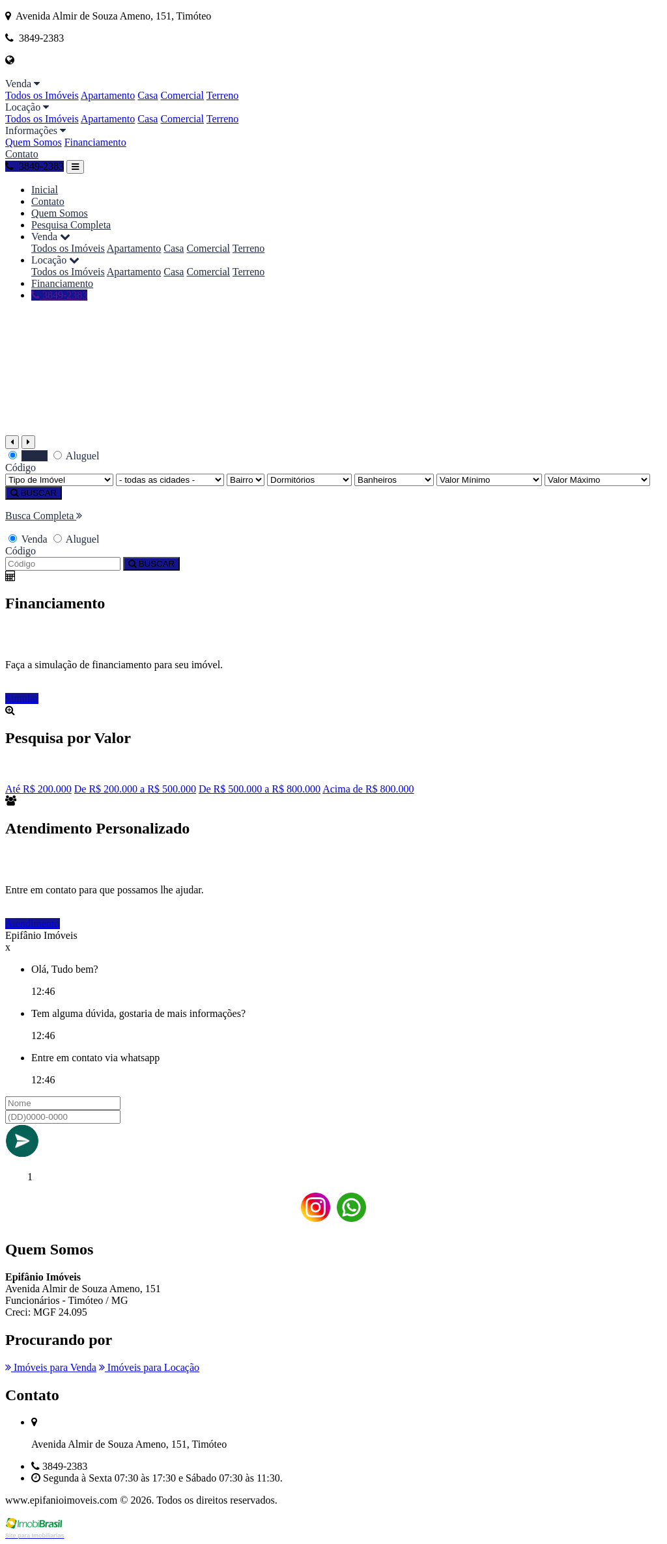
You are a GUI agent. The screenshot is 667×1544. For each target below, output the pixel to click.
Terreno (222, 95)
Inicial (44, 189)
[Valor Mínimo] (489, 480)
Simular (21, 698)
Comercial (182, 95)
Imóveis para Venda (50, 1367)
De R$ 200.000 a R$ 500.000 (135, 788)
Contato (21, 153)
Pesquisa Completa (71, 224)
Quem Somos (33, 142)
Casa (147, 95)
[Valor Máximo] (597, 480)
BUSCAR (33, 493)
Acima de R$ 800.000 (368, 788)
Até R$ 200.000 (38, 788)
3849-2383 (34, 166)
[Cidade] (170, 480)
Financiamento (95, 142)
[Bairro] (245, 480)
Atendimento (32, 923)
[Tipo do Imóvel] (59, 480)
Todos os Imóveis (42, 95)
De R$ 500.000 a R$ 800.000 (259, 788)
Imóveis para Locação (149, 1367)
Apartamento (108, 95)
